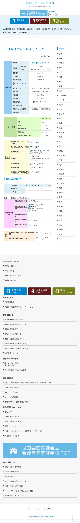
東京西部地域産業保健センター (16, 481)
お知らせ (55, 29)
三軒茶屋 (62, 156)
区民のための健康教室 (12, 467)
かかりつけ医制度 (11, 392)
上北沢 (61, 100)
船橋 (60, 216)
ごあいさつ (8, 412)
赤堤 (60, 54)
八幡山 (61, 206)
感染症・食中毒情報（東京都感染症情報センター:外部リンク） (28, 383)
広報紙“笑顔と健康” (11, 387)
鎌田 (60, 86)
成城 (60, 165)
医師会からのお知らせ (11, 261)
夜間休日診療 (21, 29)
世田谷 (61, 169)
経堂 (60, 128)
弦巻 (60, 197)
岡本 (60, 77)
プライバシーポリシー (35, 509)
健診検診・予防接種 (33, 29)
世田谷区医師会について (67, 29)
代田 (60, 188)
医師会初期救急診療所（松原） (16, 344)
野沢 (60, 202)
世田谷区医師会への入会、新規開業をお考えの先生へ (24, 431)
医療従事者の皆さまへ (12, 275)
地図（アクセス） (11, 426)
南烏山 (61, 230)
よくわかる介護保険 (11, 397)
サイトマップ (48, 509)
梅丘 (60, 68)
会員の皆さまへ (10, 280)
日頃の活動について (9, 32)
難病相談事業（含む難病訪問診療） (17, 402)
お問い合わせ (22, 32)
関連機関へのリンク (11, 436)
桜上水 (61, 151)
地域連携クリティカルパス (14, 496)
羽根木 (61, 211)
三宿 (60, 225)
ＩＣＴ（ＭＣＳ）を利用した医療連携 (18, 491)
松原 (60, 220)
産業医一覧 (8, 476)
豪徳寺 (61, 132)
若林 (60, 239)
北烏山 (61, 105)
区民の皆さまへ (10, 271)
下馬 (60, 160)
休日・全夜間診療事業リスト (15, 339)
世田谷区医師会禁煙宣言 (13, 486)
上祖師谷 (62, 95)
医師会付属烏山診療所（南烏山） (16, 348)
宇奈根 (61, 63)
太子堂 (61, 183)
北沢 (60, 109)
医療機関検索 (10, 29)
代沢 (60, 179)
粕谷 (60, 81)
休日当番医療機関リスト (13, 329)
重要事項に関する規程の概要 (15, 370)
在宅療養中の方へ (11, 353)
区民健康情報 (46, 29)
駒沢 (60, 137)
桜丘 (60, 146)
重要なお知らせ (10, 266)
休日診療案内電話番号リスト (15, 324)
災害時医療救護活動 (11, 472)
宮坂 (60, 234)
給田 (60, 123)
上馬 (60, 91)
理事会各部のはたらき (12, 421)
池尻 (60, 58)
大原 (60, 72)
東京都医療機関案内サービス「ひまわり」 (20, 307)
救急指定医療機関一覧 (12, 334)
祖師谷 (61, 174)
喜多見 (61, 114)
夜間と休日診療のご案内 (13, 320)
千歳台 (61, 192)
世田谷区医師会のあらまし (14, 416)
